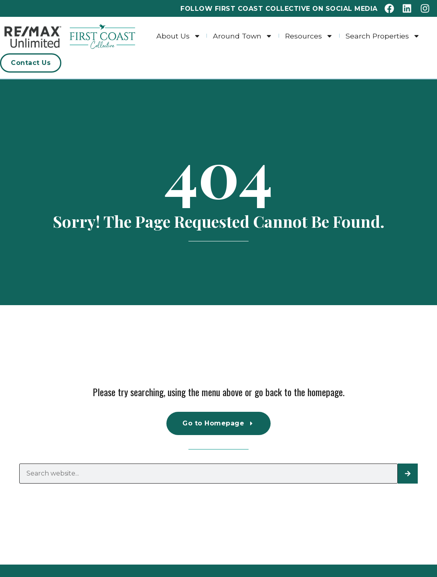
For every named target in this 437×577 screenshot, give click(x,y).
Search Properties (383, 36)
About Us (178, 36)
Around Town (243, 36)
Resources (309, 36)
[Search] (408, 474)
